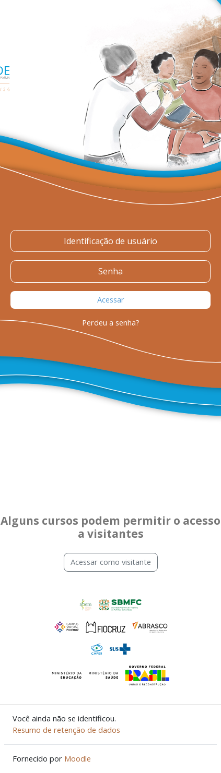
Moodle (77, 758)
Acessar (110, 299)
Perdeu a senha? (110, 322)
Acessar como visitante (111, 562)
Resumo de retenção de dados (66, 729)
